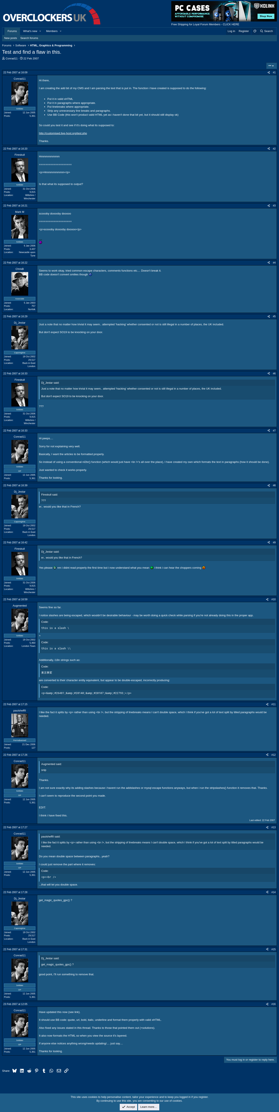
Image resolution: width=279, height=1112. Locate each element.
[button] (40, 31)
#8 (274, 485)
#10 (273, 599)
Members (51, 31)
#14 (273, 892)
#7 (274, 430)
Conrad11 (12, 58)
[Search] (266, 31)
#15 (273, 949)
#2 (274, 148)
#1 (274, 72)
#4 (274, 262)
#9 (274, 542)
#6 (274, 373)
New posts (10, 38)
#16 (273, 1004)
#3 (274, 205)
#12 (273, 754)
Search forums (29, 38)
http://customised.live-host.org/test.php (63, 133)
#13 (273, 827)
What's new (30, 31)
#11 (273, 704)
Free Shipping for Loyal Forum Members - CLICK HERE (205, 24)
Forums (12, 31)
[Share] (268, 72)
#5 (274, 316)
